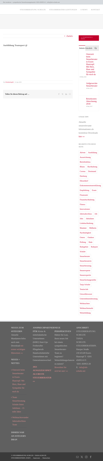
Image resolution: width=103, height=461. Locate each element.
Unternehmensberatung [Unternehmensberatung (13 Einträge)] (89, 299)
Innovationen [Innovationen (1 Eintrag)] (85, 209)
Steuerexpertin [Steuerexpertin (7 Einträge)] (85, 275)
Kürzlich (88, 48)
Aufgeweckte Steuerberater (91, 84)
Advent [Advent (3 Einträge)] (82, 152)
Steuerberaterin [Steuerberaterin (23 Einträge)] (85, 261)
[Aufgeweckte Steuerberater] (82, 84)
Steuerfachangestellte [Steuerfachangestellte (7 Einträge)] (88, 280)
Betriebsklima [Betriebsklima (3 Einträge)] (85, 162)
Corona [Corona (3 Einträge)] (82, 171)
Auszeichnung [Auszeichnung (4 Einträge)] (85, 157)
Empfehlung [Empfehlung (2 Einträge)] (84, 190)
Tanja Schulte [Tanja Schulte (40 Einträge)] (85, 284)
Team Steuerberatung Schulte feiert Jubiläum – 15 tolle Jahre (18, 404)
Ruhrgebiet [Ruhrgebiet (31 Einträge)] (84, 247)
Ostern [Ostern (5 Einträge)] (82, 237)
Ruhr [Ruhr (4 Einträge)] (91, 242)
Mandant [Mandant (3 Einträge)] (83, 228)
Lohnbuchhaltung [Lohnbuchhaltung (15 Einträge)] (86, 223)
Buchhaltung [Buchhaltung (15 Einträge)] (92, 167)
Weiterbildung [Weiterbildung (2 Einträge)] (85, 313)
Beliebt (82, 48)
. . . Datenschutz (45, 458)
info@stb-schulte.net (53, 2)
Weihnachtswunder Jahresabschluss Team (19, 421)
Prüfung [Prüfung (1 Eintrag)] (83, 242)
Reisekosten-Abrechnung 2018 (91, 101)
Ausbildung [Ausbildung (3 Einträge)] (92, 152)
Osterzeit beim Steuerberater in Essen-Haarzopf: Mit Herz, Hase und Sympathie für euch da (91, 64)
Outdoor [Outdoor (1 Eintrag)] (91, 237)
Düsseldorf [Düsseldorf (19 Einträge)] (84, 181)
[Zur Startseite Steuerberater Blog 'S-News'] (89, 38)
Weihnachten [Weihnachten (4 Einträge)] (85, 303)
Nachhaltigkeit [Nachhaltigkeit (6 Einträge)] (85, 233)
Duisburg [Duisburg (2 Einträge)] (83, 176)
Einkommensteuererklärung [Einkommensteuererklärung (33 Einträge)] (90, 185)
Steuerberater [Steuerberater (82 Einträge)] (85, 256)
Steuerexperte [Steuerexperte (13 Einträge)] (85, 270)
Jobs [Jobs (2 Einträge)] (81, 219)
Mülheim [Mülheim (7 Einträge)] (92, 228)
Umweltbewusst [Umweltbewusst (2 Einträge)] (86, 294)
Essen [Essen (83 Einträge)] (94, 190)
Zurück (69, 36)
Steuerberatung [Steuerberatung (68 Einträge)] (85, 266)
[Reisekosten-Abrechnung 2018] (82, 99)
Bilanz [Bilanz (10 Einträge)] (82, 167)
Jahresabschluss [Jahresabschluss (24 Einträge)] (86, 214)
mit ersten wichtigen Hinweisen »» (18, 349)
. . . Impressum (35, 458)
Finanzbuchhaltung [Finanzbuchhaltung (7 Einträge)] (87, 200)
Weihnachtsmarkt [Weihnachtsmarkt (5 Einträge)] (86, 308)
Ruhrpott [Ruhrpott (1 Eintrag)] (94, 247)
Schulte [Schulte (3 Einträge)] (83, 251)
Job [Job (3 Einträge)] (96, 214)
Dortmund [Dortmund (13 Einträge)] (92, 171)
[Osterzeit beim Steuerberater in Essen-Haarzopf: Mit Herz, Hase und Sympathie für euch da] (82, 54)
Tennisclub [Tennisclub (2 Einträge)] (84, 289)
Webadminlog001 (9, 82)
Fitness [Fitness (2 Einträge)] (82, 204)
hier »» (82, 136)
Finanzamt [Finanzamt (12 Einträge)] (84, 195)
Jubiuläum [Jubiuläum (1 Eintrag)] (90, 219)
